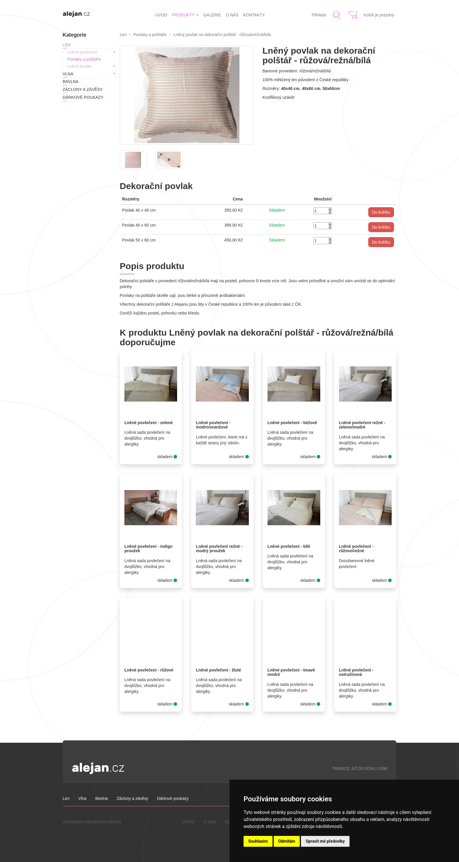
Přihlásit (319, 15)
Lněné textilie (79, 66)
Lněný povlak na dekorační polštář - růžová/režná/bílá (222, 34)
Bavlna (70, 81)
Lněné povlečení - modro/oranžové (213, 424)
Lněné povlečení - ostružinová (356, 672)
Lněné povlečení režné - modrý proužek (219, 548)
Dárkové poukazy (83, 97)
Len (67, 44)
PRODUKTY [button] (185, 15)
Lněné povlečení (82, 52)
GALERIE (212, 15)
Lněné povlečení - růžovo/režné (356, 548)
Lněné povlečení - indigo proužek (148, 548)
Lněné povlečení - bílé (289, 546)
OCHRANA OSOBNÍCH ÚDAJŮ (92, 822)
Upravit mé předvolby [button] (325, 841)
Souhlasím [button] (258, 841)
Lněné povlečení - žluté (218, 670)
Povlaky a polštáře (84, 59)
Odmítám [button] (286, 841)
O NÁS (232, 15)
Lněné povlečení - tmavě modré (291, 672)
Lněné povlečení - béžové (292, 422)
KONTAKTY (254, 15)
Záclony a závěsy (83, 89)
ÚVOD (161, 15)
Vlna (68, 74)
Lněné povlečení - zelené (148, 422)
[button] (381, 212)
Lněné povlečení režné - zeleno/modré (362, 424)
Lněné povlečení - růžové (148, 670)
